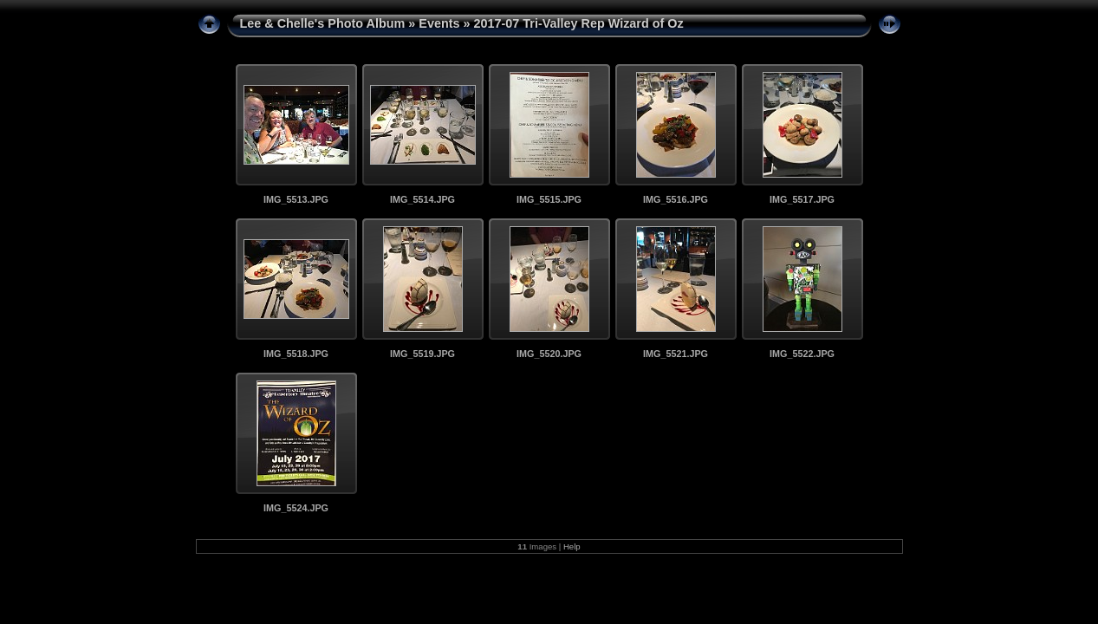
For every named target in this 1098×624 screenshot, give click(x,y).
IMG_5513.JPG (295, 199)
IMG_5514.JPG (422, 199)
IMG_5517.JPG (802, 199)
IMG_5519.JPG (422, 353)
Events (439, 23)
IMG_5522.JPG (802, 353)
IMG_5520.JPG (549, 353)
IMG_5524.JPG (295, 508)
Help (572, 546)
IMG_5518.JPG (295, 353)
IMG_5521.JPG (675, 353)
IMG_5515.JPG (549, 199)
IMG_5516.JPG (675, 199)
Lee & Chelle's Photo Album (323, 23)
